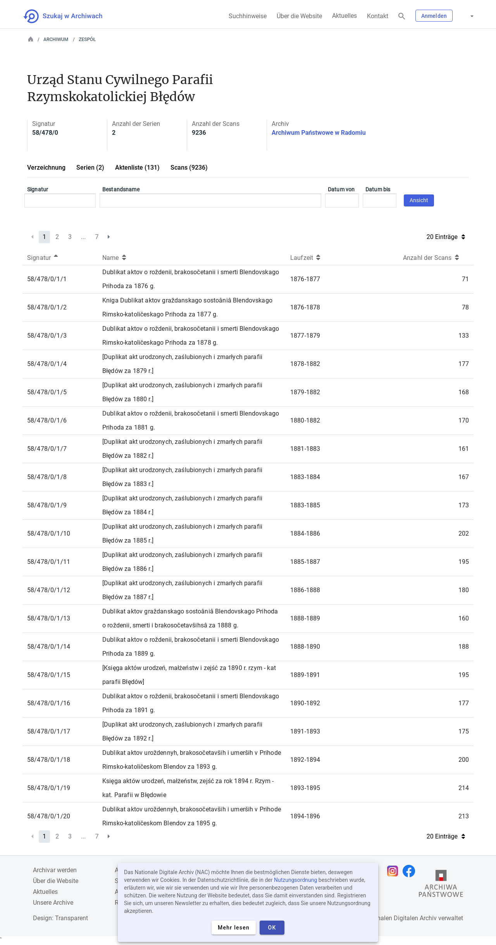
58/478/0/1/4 (47, 364)
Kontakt (377, 16)
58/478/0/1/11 (48, 561)
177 (463, 364)
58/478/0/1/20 (48, 816)
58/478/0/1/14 (48, 646)
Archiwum (55, 39)
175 (463, 731)
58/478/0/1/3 (47, 335)
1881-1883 (305, 448)
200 (463, 759)
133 (463, 335)
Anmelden (434, 16)
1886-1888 (305, 590)
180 (463, 590)
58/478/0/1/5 (47, 392)
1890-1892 (305, 703)
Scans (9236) (189, 167)
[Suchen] (401, 16)
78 (465, 307)
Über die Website (299, 16)
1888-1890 (305, 646)
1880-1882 (305, 420)
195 (463, 561)
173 (463, 505)
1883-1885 (305, 505)
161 (463, 448)
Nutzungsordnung (295, 880)
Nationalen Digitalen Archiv (399, 918)
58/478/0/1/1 (47, 279)
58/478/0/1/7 (47, 448)
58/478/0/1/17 (48, 731)
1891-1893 (305, 731)
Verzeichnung (46, 167)
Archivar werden (55, 870)
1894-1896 (305, 816)
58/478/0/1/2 (47, 307)
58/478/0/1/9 (47, 505)
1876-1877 (305, 279)
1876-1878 (305, 307)
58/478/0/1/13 (48, 618)
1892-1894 (305, 759)
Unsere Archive (53, 902)
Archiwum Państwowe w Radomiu (319, 132)
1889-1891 (305, 675)
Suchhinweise (248, 16)
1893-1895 (305, 788)
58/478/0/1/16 (48, 703)
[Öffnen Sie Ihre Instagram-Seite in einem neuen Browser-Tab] (394, 871)
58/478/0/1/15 (48, 675)
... (83, 237)
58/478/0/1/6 (47, 420)
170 (463, 420)
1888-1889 (305, 618)
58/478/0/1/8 (47, 477)
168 (463, 392)
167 (463, 477)
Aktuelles (344, 15)
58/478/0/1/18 (48, 759)
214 (463, 788)
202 (463, 533)
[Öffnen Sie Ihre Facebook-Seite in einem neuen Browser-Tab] (411, 871)
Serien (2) (90, 167)
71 (465, 279)
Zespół (87, 39)
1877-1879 (305, 335)
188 (463, 646)
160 (463, 618)
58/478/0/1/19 (48, 788)
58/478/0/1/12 (48, 590)
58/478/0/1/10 (48, 533)
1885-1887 (305, 561)
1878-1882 (305, 364)
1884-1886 (305, 533)
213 (463, 816)
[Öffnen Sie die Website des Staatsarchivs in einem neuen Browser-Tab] (441, 885)
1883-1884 (305, 477)
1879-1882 (305, 392)
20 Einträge (446, 237)
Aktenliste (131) (137, 167)
